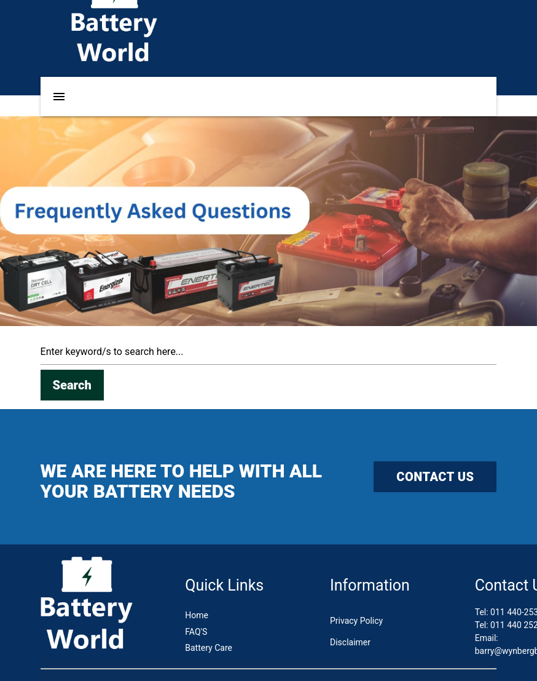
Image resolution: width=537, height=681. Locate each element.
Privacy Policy (356, 621)
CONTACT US (435, 476)
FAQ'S (196, 632)
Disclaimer (350, 642)
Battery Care (208, 648)
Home (196, 615)
